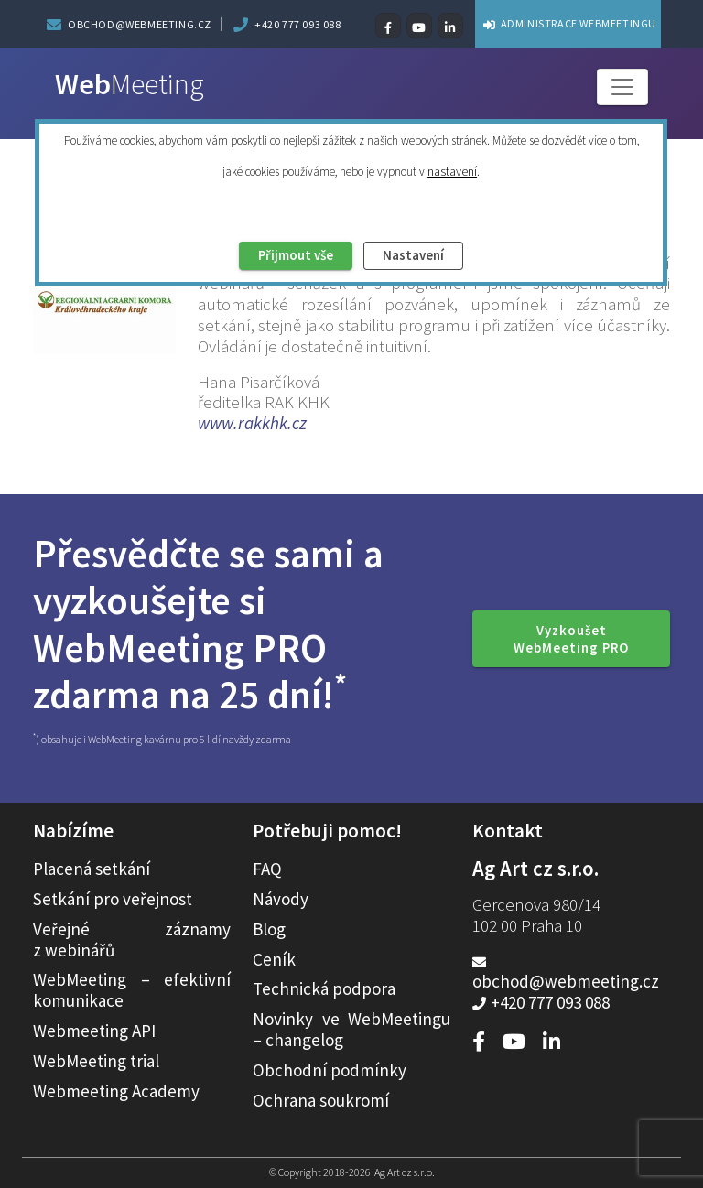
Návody (280, 899)
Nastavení (432, 258)
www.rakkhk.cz (252, 423)
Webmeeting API (94, 1031)
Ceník (274, 959)
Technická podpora (324, 988)
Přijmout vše (280, 258)
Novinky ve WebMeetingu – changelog (351, 1029)
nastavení (452, 170)
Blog (269, 929)
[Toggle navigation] (622, 87)
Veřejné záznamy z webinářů (132, 939)
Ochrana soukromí (321, 1100)
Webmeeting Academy (116, 1091)
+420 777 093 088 (297, 24)
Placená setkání (91, 869)
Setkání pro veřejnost (112, 899)
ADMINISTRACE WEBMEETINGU (564, 23)
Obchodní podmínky (329, 1070)
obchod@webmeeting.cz (139, 24)
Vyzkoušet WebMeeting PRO (571, 638)
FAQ (267, 869)
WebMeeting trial (96, 1061)
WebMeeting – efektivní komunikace (132, 989)
